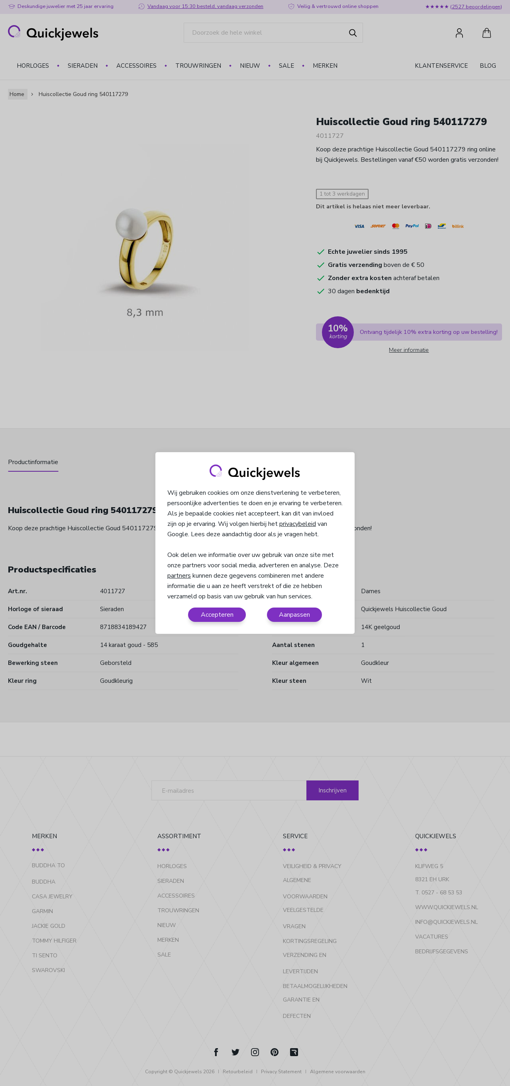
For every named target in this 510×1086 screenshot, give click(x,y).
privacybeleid (297, 523)
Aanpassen (294, 614)
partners (179, 575)
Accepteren (217, 614)
